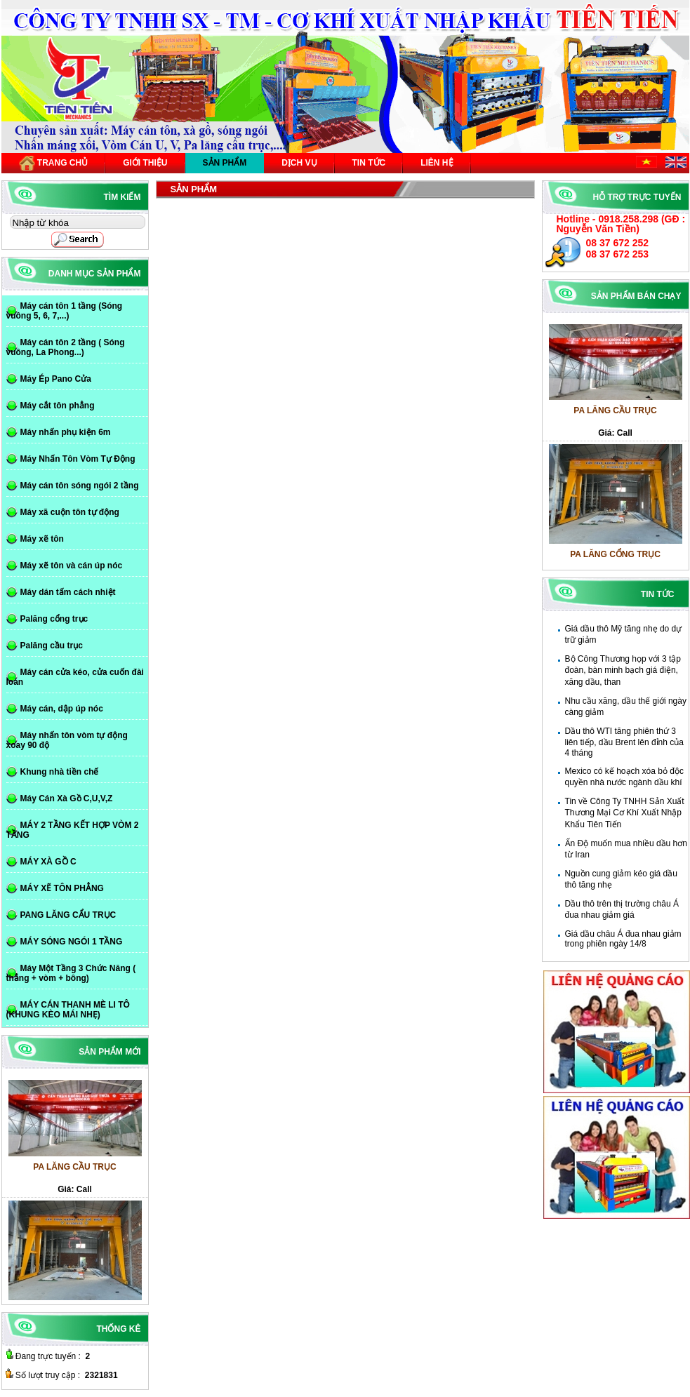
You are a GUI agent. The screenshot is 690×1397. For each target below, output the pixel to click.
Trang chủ (53, 163)
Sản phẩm (225, 163)
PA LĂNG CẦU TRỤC (614, 416)
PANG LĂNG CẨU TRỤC (68, 915)
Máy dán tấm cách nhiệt (68, 592)
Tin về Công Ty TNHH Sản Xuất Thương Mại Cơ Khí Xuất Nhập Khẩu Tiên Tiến (624, 812)
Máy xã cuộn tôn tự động (69, 512)
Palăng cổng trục (54, 619)
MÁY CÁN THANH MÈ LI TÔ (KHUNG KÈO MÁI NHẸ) (68, 1010)
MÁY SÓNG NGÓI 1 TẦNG (71, 942)
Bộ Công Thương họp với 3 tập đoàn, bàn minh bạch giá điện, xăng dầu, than (623, 670)
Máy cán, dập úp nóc (61, 709)
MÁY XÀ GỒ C (48, 862)
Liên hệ (436, 163)
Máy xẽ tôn (42, 539)
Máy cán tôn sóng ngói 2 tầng (79, 485)
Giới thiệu (145, 163)
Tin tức (369, 163)
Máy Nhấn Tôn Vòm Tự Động (77, 459)
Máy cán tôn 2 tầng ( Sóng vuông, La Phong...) (65, 347)
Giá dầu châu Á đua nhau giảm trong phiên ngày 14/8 (623, 939)
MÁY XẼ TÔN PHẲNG (62, 888)
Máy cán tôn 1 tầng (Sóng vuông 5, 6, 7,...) (64, 311)
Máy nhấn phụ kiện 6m (65, 432)
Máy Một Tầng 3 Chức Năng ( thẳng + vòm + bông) (71, 973)
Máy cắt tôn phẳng (57, 405)
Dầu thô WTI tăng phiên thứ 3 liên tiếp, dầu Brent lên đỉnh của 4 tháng (624, 742)
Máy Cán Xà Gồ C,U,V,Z (66, 798)
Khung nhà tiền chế (59, 772)
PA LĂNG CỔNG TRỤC (615, 560)
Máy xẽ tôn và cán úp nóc (71, 565)
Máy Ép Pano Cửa (55, 379)
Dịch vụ (299, 163)
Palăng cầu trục (51, 645)
